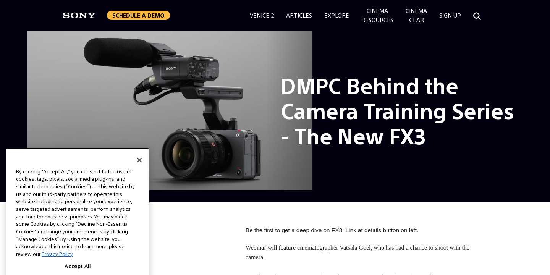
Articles (299, 15)
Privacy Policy (57, 260)
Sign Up (450, 15)
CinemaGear (416, 15)
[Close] (139, 166)
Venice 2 (262, 15)
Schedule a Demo (138, 15)
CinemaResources (377, 15)
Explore (336, 15)
